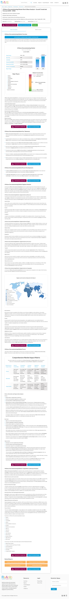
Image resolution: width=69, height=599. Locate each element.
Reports (40, 2)
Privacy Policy (39, 581)
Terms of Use (39, 583)
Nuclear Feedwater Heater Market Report (37, 562)
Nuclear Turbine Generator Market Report (15, 562)
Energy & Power (10, 6)
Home (3, 6)
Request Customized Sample (24, 25)
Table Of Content (38, 29)
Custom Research (46, 2)
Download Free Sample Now (9, 25)
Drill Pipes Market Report (37, 565)
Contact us (26, 588)
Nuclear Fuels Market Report (15, 565)
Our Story (35, 2)
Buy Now (35, 25)
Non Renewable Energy (16, 6)
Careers (51, 2)
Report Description (14, 29)
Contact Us (56, 2)
